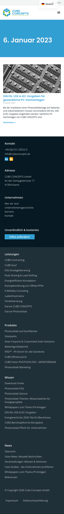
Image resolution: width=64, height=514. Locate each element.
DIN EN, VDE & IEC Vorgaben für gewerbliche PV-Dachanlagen (24, 98)
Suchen (58, 2)
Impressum (12, 500)
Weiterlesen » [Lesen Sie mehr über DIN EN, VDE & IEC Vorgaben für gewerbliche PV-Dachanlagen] (9, 122)
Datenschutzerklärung (35, 500)
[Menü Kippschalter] (58, 12)
